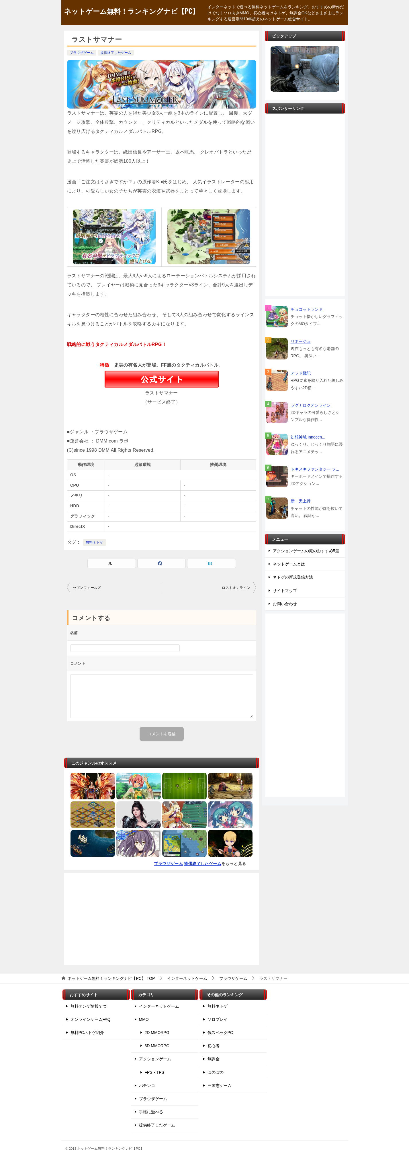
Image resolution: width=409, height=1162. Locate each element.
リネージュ (301, 341)
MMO (144, 1019)
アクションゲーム (155, 1059)
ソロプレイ (218, 1019)
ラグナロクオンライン (311, 405)
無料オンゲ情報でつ (89, 1006)
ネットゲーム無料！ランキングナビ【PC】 (131, 10)
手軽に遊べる (151, 1112)
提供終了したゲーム (115, 53)
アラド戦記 (301, 373)
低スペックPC (220, 1032)
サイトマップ (285, 590)
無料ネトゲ (94, 542)
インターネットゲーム (159, 1006)
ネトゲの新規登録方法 (293, 577)
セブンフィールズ (87, 588)
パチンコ (147, 1085)
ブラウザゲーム (82, 53)
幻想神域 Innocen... (308, 437)
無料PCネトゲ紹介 (87, 1032)
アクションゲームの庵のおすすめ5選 (306, 550)
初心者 (214, 1045)
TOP (111, 978)
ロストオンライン (236, 588)
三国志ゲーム (220, 1085)
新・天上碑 (301, 501)
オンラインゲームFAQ (91, 1019)
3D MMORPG (157, 1045)
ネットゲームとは (289, 564)
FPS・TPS (154, 1072)
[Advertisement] (161, 919)
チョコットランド (307, 309)
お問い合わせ (285, 603)
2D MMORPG (157, 1032)
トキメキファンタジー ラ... (315, 469)
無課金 (214, 1059)
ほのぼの (216, 1072)
